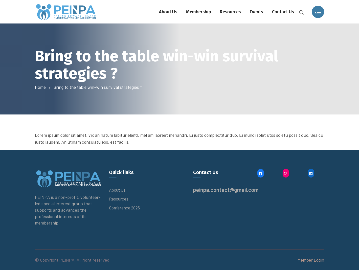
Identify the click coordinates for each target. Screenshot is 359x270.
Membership (198, 12)
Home (41, 87)
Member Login (310, 260)
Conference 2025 (124, 207)
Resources (230, 12)
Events (256, 12)
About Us (168, 12)
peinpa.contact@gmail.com (226, 189)
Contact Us (283, 12)
